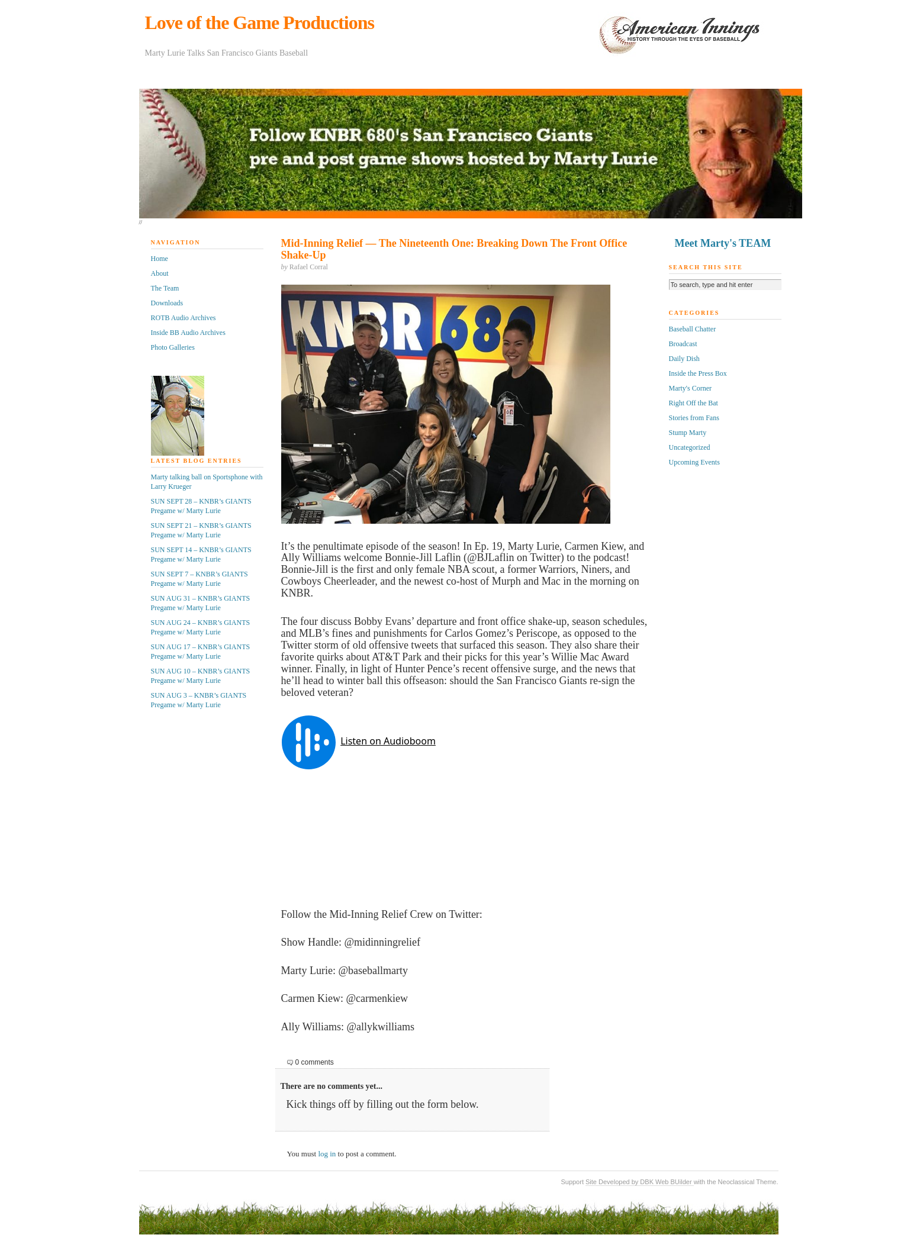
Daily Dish (684, 358)
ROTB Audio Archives (183, 318)
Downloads (167, 303)
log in (327, 1153)
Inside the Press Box (698, 373)
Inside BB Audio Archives (188, 332)
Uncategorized (689, 447)
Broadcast (683, 344)
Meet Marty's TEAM (723, 243)
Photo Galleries (173, 347)
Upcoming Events (694, 462)
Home (159, 258)
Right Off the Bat (693, 403)
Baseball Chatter (692, 329)
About (160, 273)
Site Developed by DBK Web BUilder (639, 1181)
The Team (165, 288)
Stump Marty (688, 432)
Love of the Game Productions (259, 22)
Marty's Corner (690, 388)
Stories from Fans (694, 418)
